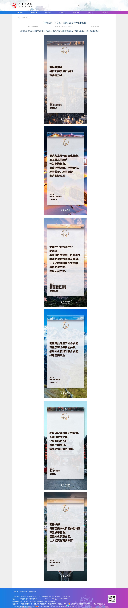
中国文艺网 (24, 591)
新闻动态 (25, 17)
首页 (19, 17)
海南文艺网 (32, 591)
